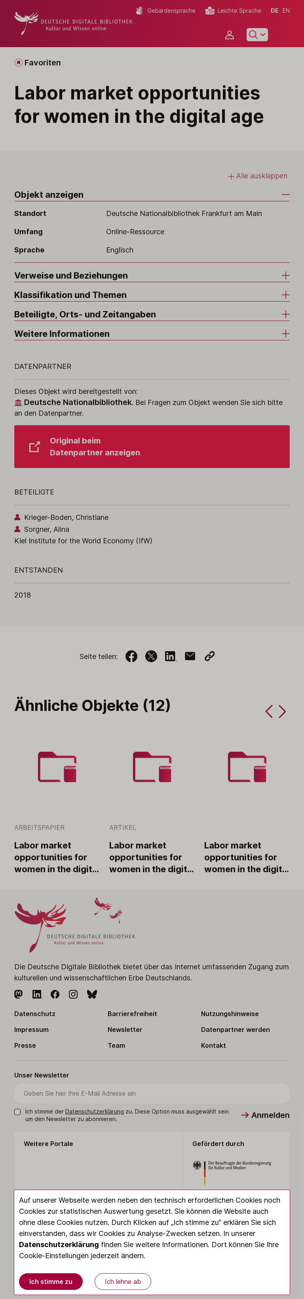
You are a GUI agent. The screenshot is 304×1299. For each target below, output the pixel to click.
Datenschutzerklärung (59, 1244)
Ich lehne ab (123, 1282)
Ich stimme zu (50, 1282)
